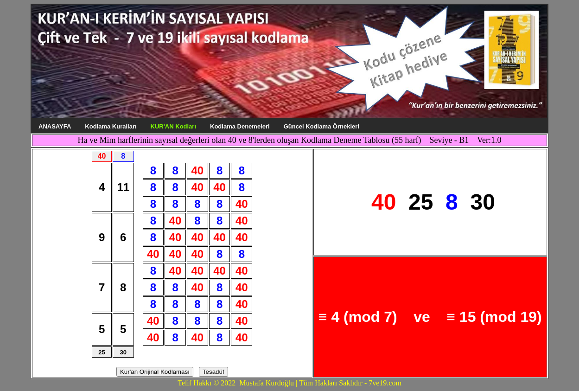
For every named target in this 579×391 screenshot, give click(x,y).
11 (123, 187)
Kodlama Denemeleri (240, 126)
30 (123, 352)
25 (101, 352)
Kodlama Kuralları (110, 126)
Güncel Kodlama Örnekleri (321, 126)
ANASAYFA (54, 126)
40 (197, 170)
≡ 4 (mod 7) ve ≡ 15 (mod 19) (430, 316)
